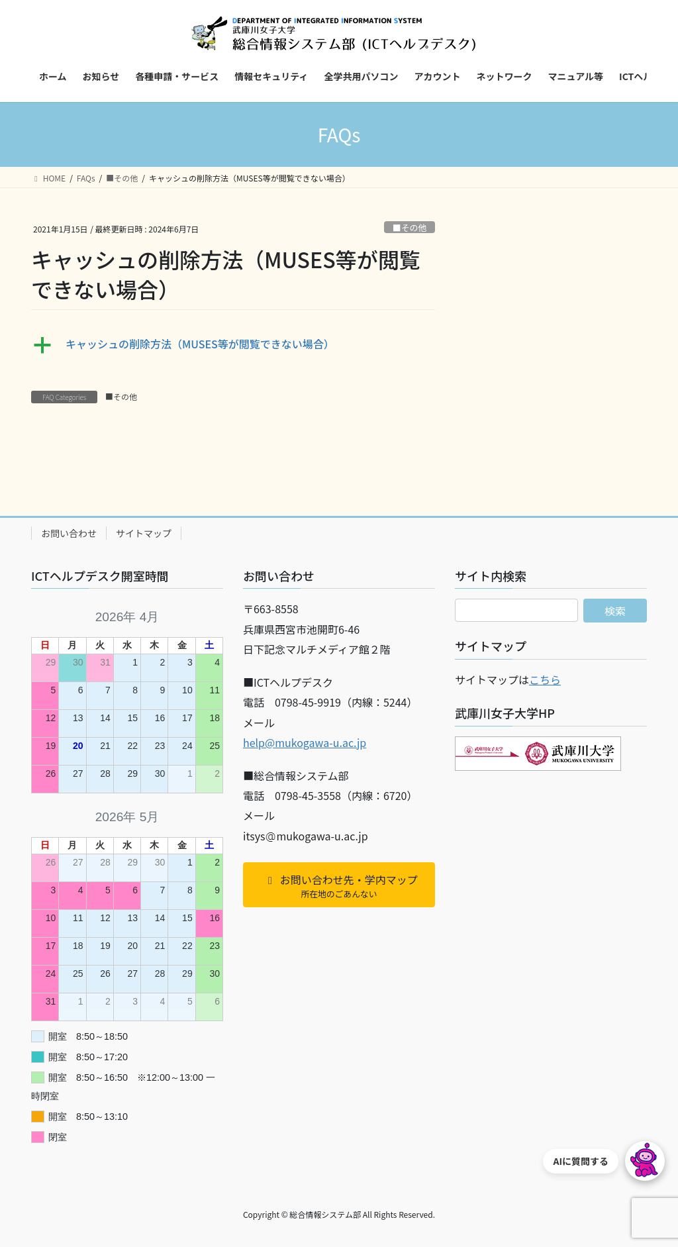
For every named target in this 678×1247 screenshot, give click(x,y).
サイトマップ (143, 533)
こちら (545, 679)
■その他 (409, 227)
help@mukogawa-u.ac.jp (304, 742)
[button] (233, 345)
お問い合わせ (69, 533)
